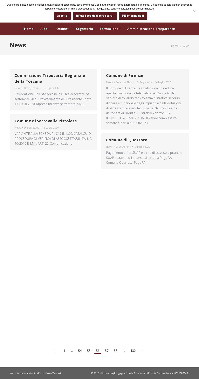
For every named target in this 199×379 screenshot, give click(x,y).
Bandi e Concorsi (116, 82)
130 (133, 351)
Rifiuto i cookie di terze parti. (94, 15)
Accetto (62, 15)
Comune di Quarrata (127, 140)
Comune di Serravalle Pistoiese (46, 120)
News (18, 88)
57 (106, 351)
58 (115, 351)
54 (80, 351)
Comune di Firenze (124, 75)
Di (31, 88)
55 (89, 351)
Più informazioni (133, 15)
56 (98, 351)
